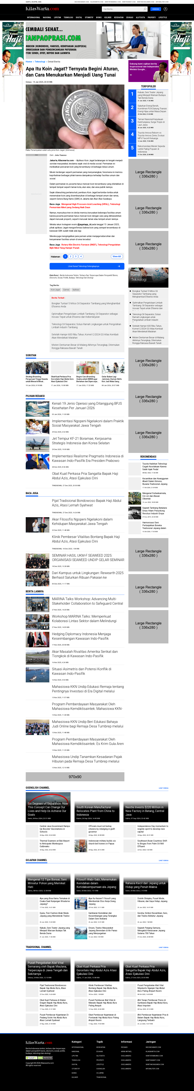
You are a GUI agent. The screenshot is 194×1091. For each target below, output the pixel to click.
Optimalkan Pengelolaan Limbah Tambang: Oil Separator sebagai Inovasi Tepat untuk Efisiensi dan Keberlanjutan (85, 315)
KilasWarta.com (96, 2)
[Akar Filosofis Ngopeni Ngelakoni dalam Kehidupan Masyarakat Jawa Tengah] (37, 525)
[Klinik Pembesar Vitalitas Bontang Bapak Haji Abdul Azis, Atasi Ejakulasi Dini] (37, 542)
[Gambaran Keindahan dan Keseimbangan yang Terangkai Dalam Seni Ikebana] (81, 918)
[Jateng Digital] (97, 40)
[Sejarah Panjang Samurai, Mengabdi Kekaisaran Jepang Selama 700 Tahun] (129, 933)
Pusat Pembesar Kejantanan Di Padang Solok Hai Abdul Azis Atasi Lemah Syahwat (54, 1018)
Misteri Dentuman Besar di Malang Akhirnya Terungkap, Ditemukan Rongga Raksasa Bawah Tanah (85, 346)
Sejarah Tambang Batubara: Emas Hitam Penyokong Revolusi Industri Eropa (154, 511)
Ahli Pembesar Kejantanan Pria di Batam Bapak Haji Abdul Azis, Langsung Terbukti (152, 1018)
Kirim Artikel (126, 1051)
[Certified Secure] (32, 1057)
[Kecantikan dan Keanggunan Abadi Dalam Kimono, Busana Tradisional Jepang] (134, 483)
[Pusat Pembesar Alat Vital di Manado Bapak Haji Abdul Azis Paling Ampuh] (81, 1005)
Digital (79, 17)
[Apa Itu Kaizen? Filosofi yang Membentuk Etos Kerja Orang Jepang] (81, 903)
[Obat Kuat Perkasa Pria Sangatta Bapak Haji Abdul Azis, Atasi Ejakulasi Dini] (37, 479)
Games (66, 290)
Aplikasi (76, 290)
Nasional (47, 17)
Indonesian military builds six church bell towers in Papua (102, 842)
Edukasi (129, 17)
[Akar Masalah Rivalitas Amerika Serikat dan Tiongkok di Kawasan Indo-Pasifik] (37, 657)
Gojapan (100, 1073)
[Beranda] (42, 8)
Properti (152, 17)
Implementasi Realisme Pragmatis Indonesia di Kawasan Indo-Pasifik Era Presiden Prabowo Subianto (88, 460)
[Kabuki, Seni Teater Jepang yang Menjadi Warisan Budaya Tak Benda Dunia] (32, 933)
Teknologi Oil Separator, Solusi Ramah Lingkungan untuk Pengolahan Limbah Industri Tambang (86, 326)
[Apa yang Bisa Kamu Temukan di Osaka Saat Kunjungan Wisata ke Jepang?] (32, 903)
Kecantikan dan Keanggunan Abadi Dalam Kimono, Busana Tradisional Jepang (155, 481)
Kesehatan (118, 17)
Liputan (57, 17)
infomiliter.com (162, 2)
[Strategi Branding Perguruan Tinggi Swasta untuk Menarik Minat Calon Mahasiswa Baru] (37, 367)
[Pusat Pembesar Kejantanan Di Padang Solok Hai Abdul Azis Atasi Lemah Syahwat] (32, 1020)
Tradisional (101, 1077)
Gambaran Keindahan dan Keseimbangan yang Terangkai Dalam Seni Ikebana (103, 916)
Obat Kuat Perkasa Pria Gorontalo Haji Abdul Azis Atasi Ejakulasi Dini (62, 379)
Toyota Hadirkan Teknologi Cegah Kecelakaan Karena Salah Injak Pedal (154, 467)
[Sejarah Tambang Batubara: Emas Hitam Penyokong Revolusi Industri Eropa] (134, 513)
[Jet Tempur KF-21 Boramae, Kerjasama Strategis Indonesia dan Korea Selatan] (37, 444)
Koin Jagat (55, 290)
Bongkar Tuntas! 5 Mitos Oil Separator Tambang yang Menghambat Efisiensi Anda (86, 305)
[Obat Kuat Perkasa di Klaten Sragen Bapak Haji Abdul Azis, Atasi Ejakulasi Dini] (32, 1005)
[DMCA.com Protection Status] (45, 1057)
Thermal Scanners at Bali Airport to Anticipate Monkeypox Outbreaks (54, 844)
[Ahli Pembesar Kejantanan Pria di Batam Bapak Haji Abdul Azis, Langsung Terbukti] (129, 1020)
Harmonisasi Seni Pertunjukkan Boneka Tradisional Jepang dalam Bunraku (154, 526)
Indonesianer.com (82, 2)
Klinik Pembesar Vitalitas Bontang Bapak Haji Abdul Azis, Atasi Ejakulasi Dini (103, 988)
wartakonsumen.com (145, 2)
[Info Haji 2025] (13, 23)
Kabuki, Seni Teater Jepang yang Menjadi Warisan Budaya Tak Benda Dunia (55, 931)
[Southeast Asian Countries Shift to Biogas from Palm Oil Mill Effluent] (129, 846)
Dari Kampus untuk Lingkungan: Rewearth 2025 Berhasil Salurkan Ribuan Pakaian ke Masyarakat (87, 577)
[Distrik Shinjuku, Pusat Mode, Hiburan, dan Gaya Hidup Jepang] (129, 903)
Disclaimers (126, 1056)
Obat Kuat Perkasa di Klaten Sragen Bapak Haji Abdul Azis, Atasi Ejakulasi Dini (54, 1003)
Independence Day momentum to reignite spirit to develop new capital (152, 829)
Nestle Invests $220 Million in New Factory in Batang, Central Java (144, 811)
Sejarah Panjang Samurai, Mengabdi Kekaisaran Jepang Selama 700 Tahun (151, 931)
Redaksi (124, 1047)
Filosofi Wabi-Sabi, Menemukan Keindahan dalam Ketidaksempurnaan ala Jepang (97, 883)
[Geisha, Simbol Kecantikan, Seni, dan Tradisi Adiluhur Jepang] (129, 918)
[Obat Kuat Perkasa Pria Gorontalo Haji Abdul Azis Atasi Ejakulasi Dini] (62, 367)
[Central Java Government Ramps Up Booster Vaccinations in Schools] (32, 831)
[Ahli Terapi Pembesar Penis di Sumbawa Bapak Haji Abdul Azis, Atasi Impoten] (129, 1005)
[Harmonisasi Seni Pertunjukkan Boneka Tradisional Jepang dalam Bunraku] (134, 527)
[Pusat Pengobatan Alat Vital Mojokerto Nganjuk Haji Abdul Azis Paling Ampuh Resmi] (129, 990)
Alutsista (140, 17)
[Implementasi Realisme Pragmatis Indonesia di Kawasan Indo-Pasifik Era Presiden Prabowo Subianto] (37, 461)
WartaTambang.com (113, 2)
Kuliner (107, 17)
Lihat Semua (163, 788)
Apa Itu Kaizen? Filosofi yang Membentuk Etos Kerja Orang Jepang (102, 901)
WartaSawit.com (128, 2)
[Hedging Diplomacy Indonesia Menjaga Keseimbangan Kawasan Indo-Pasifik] (37, 639)
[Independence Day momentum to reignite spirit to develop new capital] (129, 831)
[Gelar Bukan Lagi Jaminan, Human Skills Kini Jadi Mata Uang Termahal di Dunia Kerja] (113, 367)
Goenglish (100, 1069)
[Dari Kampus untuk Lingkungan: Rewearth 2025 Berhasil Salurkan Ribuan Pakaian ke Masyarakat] (37, 578)
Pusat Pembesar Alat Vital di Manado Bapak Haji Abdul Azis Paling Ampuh (103, 1003)
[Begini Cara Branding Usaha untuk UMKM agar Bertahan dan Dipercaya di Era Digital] (87, 367)
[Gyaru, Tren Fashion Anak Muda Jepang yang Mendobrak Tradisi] (32, 918)
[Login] (165, 9)
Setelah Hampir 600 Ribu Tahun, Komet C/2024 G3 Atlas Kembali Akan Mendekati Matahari (85, 336)
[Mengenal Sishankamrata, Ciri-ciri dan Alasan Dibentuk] (134, 498)
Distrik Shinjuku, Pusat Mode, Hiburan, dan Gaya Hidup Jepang (152, 899)
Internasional (33, 17)
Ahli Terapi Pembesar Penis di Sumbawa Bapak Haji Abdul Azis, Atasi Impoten (152, 1003)
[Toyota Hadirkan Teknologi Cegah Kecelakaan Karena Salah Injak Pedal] (134, 469)
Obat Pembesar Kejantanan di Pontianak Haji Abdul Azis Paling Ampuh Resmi (104, 1018)
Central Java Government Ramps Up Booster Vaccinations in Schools (55, 829)
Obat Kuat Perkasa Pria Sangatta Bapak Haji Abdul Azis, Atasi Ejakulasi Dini (145, 970)
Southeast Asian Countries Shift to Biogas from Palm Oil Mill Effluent (152, 844)
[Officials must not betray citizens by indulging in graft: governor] (81, 831)
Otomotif (89, 17)
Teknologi (68, 17)
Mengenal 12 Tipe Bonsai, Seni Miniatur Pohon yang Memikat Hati (47, 883)
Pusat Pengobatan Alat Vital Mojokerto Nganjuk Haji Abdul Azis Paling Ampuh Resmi (151, 988)
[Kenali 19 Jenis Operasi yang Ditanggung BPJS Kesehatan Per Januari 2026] (37, 409)
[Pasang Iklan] (36, 155)
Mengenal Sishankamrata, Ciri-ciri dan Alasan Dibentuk (154, 496)
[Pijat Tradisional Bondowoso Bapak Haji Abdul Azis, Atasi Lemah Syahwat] (37, 506)
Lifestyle (163, 17)
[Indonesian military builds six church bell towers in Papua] (81, 846)
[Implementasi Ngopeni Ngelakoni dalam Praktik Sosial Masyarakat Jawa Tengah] (37, 426)
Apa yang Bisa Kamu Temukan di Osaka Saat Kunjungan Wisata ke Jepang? (55, 901)
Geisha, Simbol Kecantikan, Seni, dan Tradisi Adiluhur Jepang (152, 914)
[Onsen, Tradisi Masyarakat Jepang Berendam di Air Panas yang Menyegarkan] (81, 933)
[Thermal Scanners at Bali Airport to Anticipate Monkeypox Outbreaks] (32, 846)
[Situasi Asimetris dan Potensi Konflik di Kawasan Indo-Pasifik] (37, 674)
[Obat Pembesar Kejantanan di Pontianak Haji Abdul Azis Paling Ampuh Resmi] (81, 1020)
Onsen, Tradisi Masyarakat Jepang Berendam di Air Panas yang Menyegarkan (103, 931)
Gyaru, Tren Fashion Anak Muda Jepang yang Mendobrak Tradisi (54, 914)
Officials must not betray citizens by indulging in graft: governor (102, 829)
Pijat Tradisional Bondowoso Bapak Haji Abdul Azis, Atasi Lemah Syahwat (53, 988)
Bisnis (99, 17)
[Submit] (145, 9)
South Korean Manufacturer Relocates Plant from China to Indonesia (96, 811)
